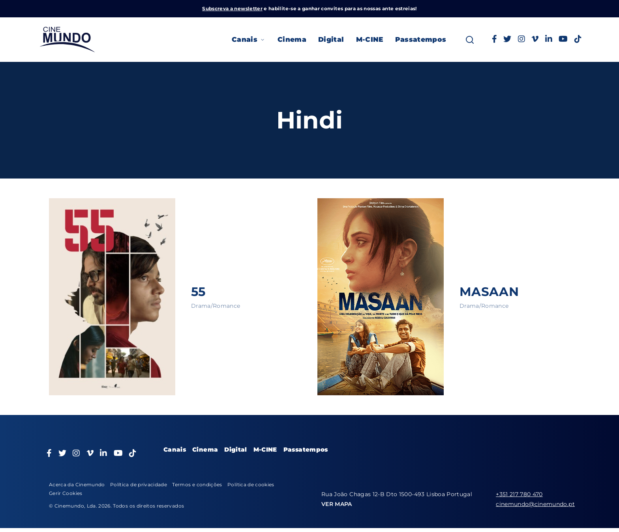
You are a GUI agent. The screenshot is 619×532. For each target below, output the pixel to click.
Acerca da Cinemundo (77, 484)
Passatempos (420, 39)
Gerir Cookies (66, 493)
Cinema (292, 39)
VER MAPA (336, 504)
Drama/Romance (215, 305)
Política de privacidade (138, 484)
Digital (331, 39)
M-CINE (369, 39)
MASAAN (490, 291)
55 (198, 291)
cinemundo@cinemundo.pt (535, 504)
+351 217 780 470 (519, 494)
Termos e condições (197, 484)
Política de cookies (250, 484)
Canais (249, 39)
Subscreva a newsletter (232, 8)
